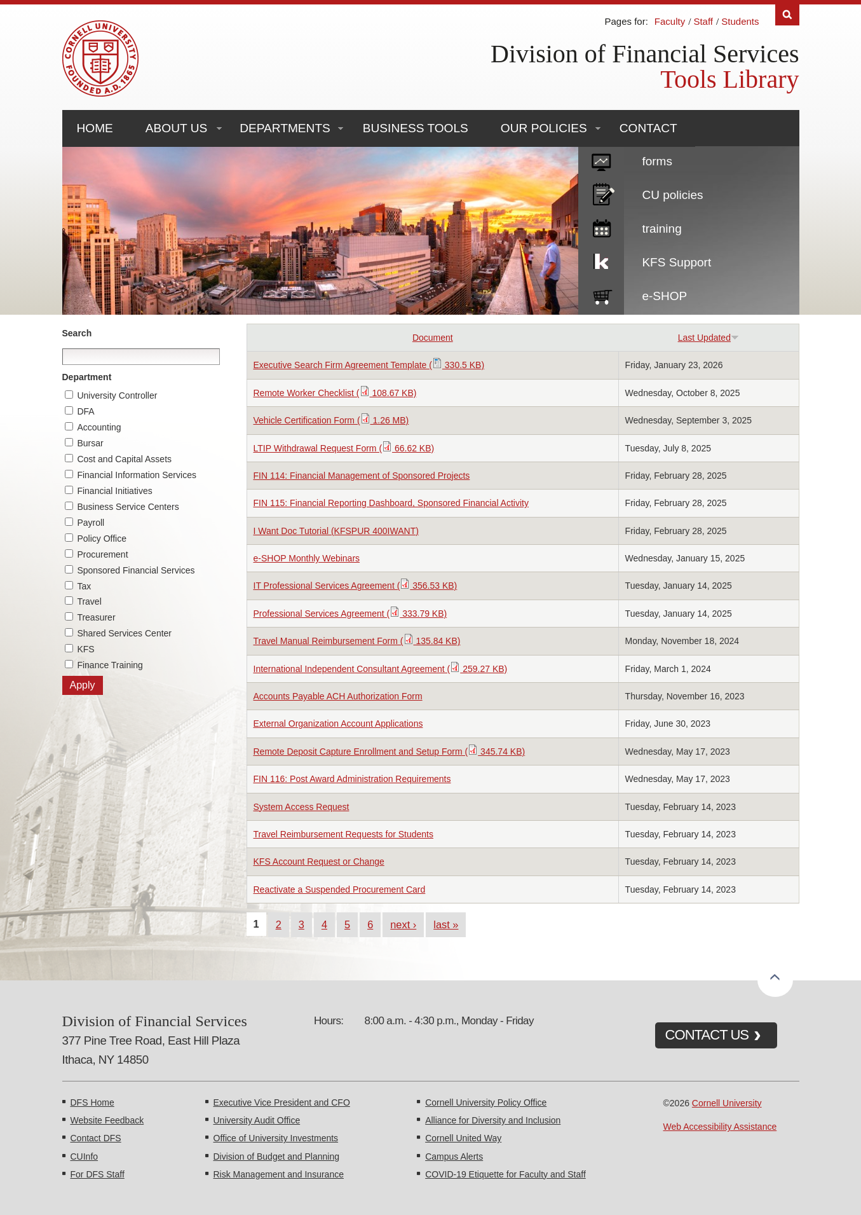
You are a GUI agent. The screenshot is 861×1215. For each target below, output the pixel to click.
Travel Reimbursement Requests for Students (344, 834)
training (661, 228)
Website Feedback (107, 1120)
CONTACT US (707, 1035)
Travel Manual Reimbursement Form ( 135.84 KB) (357, 641)
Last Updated (708, 338)
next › (403, 924)
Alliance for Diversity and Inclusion (492, 1120)
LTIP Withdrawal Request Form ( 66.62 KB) (344, 448)
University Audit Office (257, 1120)
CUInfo (84, 1156)
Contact (648, 128)
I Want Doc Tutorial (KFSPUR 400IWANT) (336, 531)
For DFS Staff (98, 1174)
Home (95, 128)
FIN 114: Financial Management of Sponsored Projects (362, 475)
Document (432, 338)
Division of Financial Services (645, 53)
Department (87, 377)
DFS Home (92, 1102)
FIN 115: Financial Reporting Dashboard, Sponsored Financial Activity (391, 503)
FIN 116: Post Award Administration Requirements (352, 779)
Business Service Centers (128, 507)
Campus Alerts (454, 1156)
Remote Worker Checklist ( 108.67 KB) (335, 393)
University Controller (117, 395)
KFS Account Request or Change (319, 861)
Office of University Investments (276, 1138)
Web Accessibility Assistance (720, 1127)
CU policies (672, 195)
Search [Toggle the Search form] (787, 14)
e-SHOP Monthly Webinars (307, 558)
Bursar (90, 443)
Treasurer (96, 617)
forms (657, 161)
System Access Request (301, 807)
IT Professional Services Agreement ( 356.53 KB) (356, 585)
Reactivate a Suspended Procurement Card (340, 889)
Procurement (102, 554)
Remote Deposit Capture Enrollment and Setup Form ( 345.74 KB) (389, 751)
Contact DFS (96, 1138)
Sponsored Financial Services (135, 570)
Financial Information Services (136, 475)
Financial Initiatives (114, 491)
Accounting (99, 427)
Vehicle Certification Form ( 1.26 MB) (331, 420)
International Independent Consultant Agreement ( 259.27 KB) (381, 669)
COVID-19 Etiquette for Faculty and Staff (505, 1174)
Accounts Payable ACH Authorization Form (338, 696)
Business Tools (415, 128)
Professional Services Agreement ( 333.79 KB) (350, 613)
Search (77, 333)
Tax (84, 586)
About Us (176, 128)
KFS (85, 649)
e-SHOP (664, 296)
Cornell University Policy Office (485, 1102)
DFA (85, 411)
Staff (703, 21)
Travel (89, 601)
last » (445, 924)
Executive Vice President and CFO (282, 1102)
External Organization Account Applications (338, 723)
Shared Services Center (124, 633)
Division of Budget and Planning (276, 1156)
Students (740, 21)
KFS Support (676, 262)
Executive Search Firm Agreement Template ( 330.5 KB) (369, 365)
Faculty (669, 21)
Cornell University (727, 1103)
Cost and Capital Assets (124, 459)
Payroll (90, 523)
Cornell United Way (463, 1138)
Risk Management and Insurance (279, 1174)
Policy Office (101, 538)
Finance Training (110, 665)
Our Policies (544, 128)
